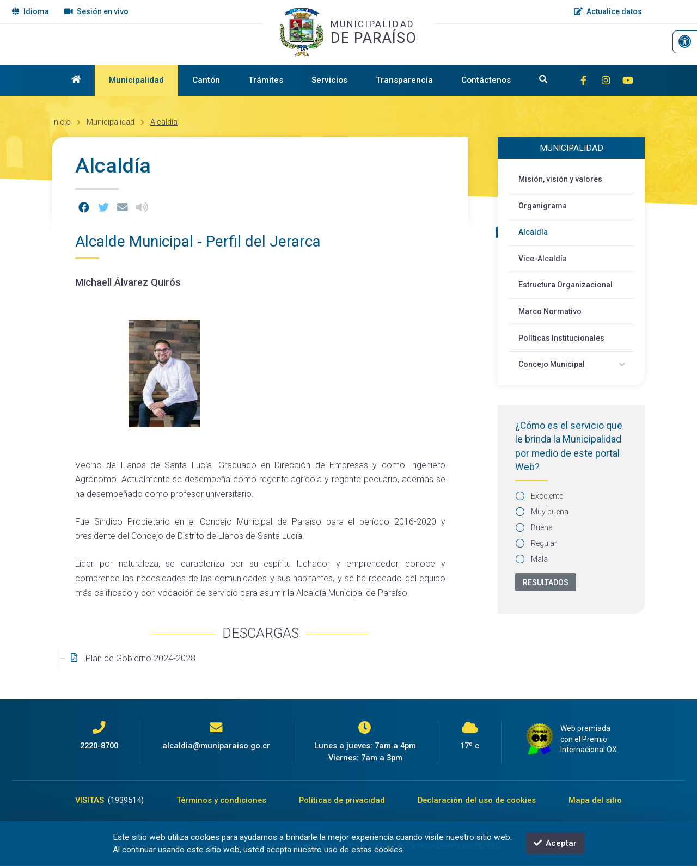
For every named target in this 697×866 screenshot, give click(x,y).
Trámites (265, 80)
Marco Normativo (550, 311)
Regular (536, 543)
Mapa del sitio (595, 800)
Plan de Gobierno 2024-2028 (140, 658)
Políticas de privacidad (342, 800)
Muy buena (542, 511)
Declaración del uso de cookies (477, 800)
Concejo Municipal (551, 364)
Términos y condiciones (221, 800)
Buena (534, 527)
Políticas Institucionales (561, 338)
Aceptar (555, 843)
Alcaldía (164, 122)
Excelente (539, 496)
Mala (532, 559)
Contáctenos (486, 80)
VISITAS (109, 800)
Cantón (206, 80)
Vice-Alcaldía (542, 258)
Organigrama (542, 205)
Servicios (329, 80)
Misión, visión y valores (560, 179)
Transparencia (404, 80)
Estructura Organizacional (565, 284)
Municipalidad (136, 80)
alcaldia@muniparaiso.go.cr (216, 746)
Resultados (545, 582)
